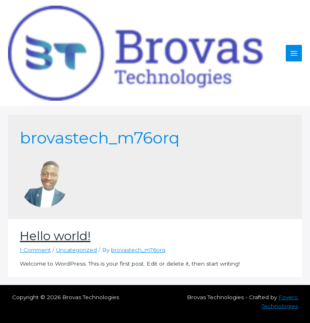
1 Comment (35, 250)
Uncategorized (76, 250)
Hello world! (55, 235)
